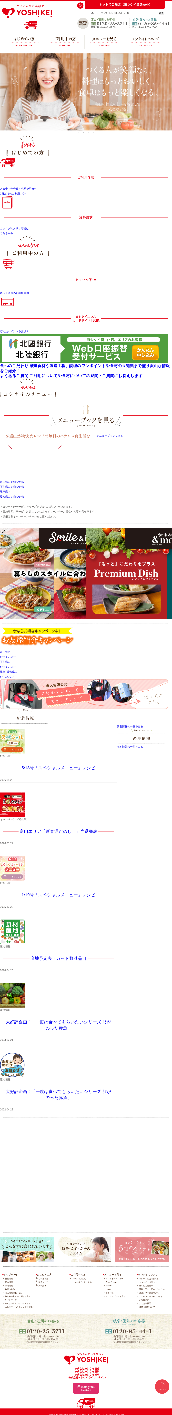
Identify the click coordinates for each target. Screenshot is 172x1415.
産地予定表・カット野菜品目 (58, 958)
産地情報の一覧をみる (130, 746)
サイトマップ (99, 13)
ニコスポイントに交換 (82, 1282)
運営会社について (147, 1307)
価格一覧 (109, 1293)
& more (109, 1286)
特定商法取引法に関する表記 (17, 1296)
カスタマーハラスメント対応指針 (19, 1307)
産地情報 (9, 1282)
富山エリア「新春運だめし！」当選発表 (58, 831)
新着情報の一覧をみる (130, 726)
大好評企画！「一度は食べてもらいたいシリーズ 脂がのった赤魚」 (58, 1025)
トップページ (11, 1274)
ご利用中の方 (64, 42)
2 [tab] (83, 133)
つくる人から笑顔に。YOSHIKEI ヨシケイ (27, 17)
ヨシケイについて (145, 42)
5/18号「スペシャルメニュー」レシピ (58, 768)
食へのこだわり (146, 1286)
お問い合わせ (117, 13)
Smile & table (111, 1282)
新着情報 (9, 1279)
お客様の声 (144, 1300)
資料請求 (42, 1286)
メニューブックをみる (110, 435)
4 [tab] (93, 133)
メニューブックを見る (115, 1296)
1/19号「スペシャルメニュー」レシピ (58, 895)
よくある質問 (145, 1303)
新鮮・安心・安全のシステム (152, 1289)
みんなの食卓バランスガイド (17, 1303)
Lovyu (108, 1289)
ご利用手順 (43, 1279)
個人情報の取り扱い (14, 1293)
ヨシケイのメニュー (114, 1279)
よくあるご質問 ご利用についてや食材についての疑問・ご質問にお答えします (71, 375)
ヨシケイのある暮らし (149, 1279)
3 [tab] (88, 133)
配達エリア (43, 1282)
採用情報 (9, 1286)
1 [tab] (78, 133)
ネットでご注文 (79, 1279)
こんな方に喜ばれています (151, 1296)
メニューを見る (105, 42)
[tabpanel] (86, 91)
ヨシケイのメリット (148, 1282)
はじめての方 (24, 42)
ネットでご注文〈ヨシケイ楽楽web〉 (125, 4)
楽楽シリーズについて (149, 1293)
